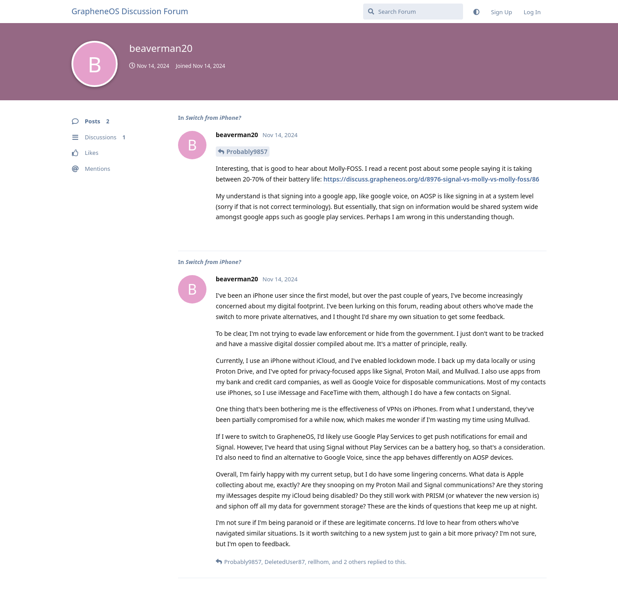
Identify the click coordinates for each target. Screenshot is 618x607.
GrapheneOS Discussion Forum (129, 11)
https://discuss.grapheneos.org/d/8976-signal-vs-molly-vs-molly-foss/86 (431, 179)
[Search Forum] (413, 12)
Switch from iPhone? (213, 118)
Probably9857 (246, 151)
